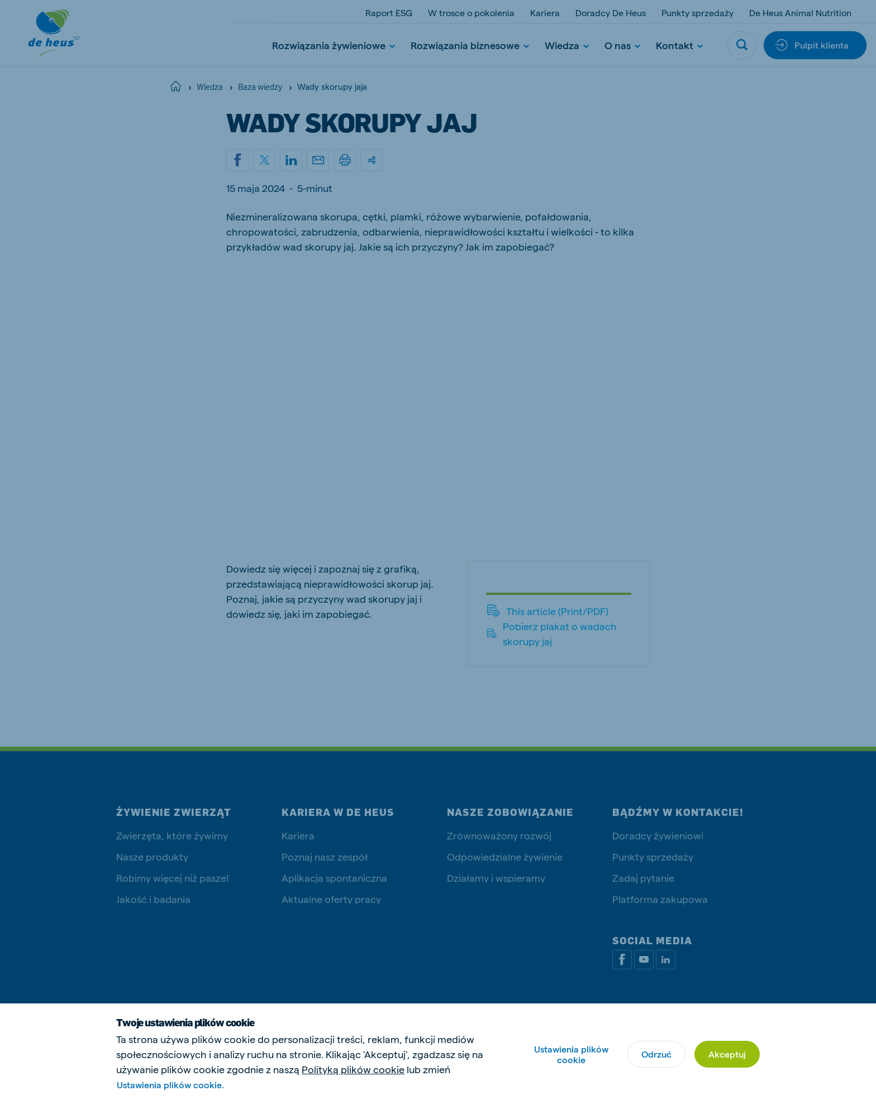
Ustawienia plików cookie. (170, 1084)
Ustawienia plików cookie (571, 1054)
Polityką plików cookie (353, 1069)
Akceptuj (727, 1054)
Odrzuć (656, 1054)
